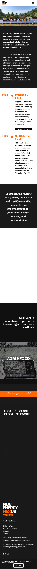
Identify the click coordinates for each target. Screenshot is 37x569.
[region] (18, 16)
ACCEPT (18, 565)
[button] (2, 359)
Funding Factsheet (23, 129)
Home (5, 559)
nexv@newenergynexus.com (20, 540)
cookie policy (11, 562)
